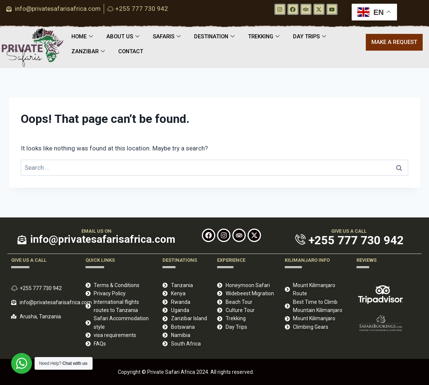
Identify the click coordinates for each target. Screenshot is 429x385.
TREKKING (267, 37)
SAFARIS (168, 37)
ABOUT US (124, 37)
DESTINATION (216, 37)
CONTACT (132, 51)
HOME (82, 37)
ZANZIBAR (88, 51)
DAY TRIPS (313, 37)
